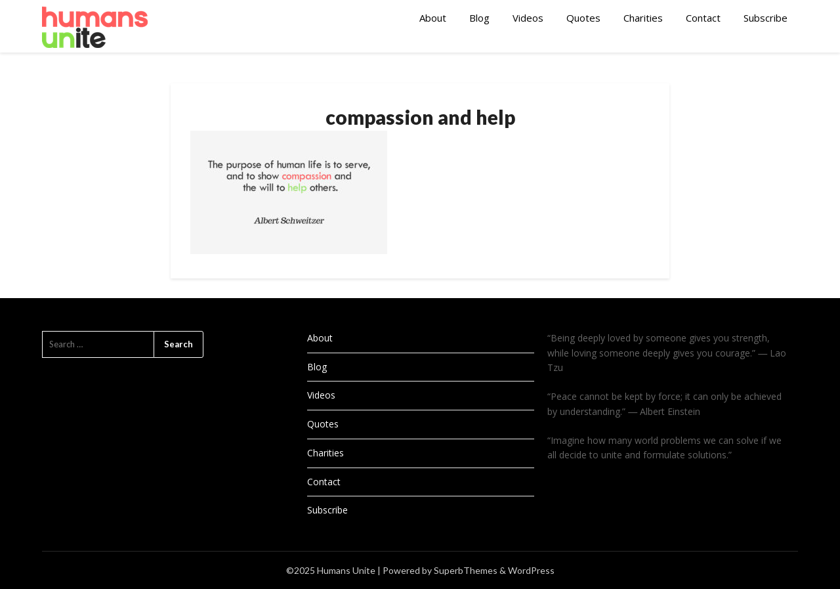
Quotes (583, 17)
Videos (528, 17)
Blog (479, 17)
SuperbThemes (465, 570)
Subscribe (766, 17)
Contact (703, 17)
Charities (643, 17)
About (432, 17)
